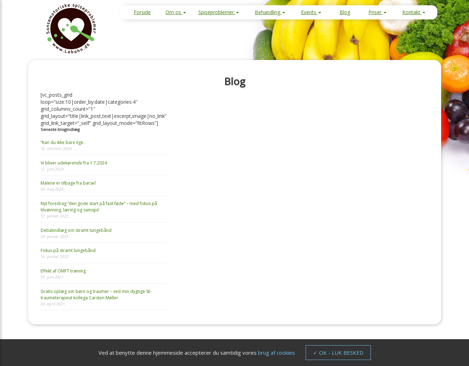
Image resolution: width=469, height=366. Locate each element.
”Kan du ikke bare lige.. (63, 142)
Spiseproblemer (218, 12)
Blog (344, 12)
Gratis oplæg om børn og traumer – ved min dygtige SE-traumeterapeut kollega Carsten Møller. (96, 294)
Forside (142, 12)
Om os (176, 12)
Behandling (270, 12)
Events (311, 12)
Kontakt (413, 12)
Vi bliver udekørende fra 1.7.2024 (74, 163)
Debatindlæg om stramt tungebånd (76, 230)
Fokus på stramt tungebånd (68, 250)
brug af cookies (276, 352)
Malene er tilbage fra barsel (68, 183)
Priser (377, 12)
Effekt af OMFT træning (63, 271)
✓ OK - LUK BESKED (338, 352)
